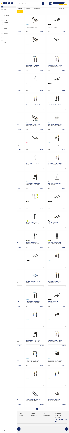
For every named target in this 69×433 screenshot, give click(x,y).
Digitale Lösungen (5, 25)
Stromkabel (47, 7)
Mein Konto (4, 29)
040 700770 (61, 429)
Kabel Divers (41, 7)
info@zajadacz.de (62, 431)
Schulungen (4, 20)
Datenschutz (32, 431)
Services (4, 18)
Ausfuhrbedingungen (52, 429)
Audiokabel (35, 7)
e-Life (3, 12)
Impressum (31, 429)
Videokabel (59, 7)
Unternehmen (4, 40)
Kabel (25, 7)
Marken (3, 9)
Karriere (3, 42)
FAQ (3, 38)
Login (3, 430)
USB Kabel (53, 7)
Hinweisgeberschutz (52, 431)
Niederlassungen (42, 429)
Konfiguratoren (5, 15)
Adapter (30, 7)
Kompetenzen (4, 22)
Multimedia (19, 7)
